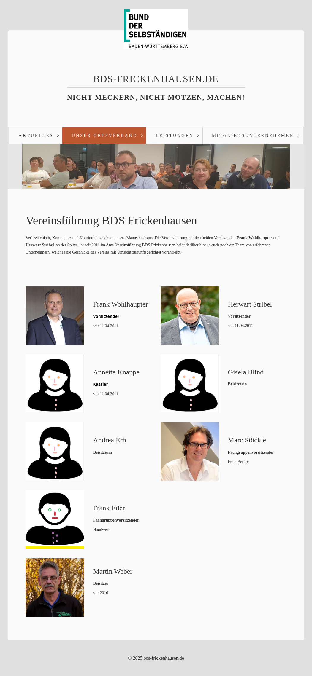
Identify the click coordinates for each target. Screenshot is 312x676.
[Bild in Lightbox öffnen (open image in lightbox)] (55, 315)
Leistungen (175, 135)
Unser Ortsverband (104, 135)
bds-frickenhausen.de (155, 79)
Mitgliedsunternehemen (253, 135)
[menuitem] (35, 135)
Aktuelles (35, 135)
